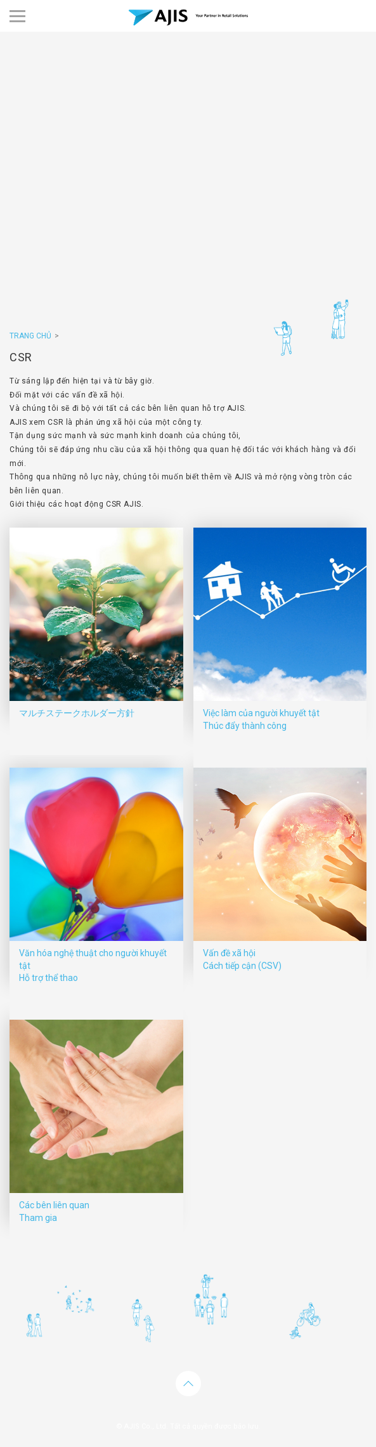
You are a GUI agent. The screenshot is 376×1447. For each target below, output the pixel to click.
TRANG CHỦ (30, 335)
